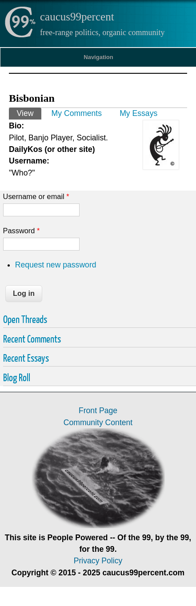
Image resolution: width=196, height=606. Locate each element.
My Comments (77, 113)
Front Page (98, 410)
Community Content (98, 422)
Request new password (55, 264)
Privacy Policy (98, 560)
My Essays (138, 113)
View (29, 113)
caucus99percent (77, 17)
